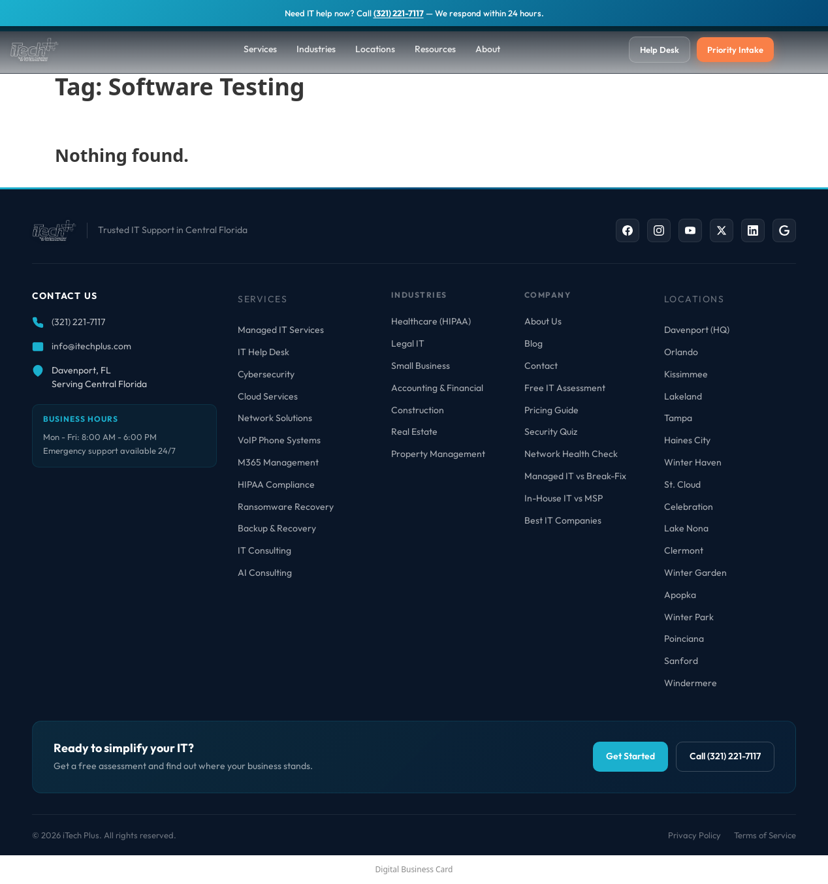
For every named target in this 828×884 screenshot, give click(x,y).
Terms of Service (765, 835)
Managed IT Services (281, 330)
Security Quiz (550, 431)
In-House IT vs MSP (563, 498)
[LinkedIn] (753, 230)
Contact (541, 365)
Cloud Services (268, 396)
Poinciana (684, 638)
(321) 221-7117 (399, 13)
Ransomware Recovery (286, 507)
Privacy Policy (694, 835)
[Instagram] (659, 230)
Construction (417, 410)
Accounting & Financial (437, 388)
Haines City (687, 440)
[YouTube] (690, 230)
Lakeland (683, 396)
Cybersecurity (266, 374)
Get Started (630, 756)
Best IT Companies (562, 520)
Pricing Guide (551, 410)
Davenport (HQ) (696, 330)
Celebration (688, 507)
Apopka (680, 595)
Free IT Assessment (564, 388)
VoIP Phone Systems (279, 440)
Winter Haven (693, 462)
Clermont (683, 550)
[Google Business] (784, 230)
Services (260, 49)
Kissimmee (686, 374)
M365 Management (278, 462)
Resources (435, 49)
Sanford (681, 661)
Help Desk (659, 49)
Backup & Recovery (277, 528)
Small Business (420, 365)
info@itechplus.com (91, 346)
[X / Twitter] (721, 230)
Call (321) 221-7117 (725, 756)
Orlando (681, 352)
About (487, 49)
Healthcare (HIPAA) (431, 321)
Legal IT (407, 343)
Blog (533, 343)
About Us (543, 321)
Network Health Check (571, 454)
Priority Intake (735, 49)
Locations (375, 49)
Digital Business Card (414, 869)
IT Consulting (264, 550)
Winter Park (689, 617)
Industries (316, 49)
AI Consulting (265, 572)
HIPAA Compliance (276, 484)
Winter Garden (695, 572)
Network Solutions (275, 418)
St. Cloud (682, 484)
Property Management (438, 454)
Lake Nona (686, 528)
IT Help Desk (263, 352)
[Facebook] (627, 230)
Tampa (678, 418)
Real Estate (414, 431)
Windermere (690, 683)
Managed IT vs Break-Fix (575, 476)
